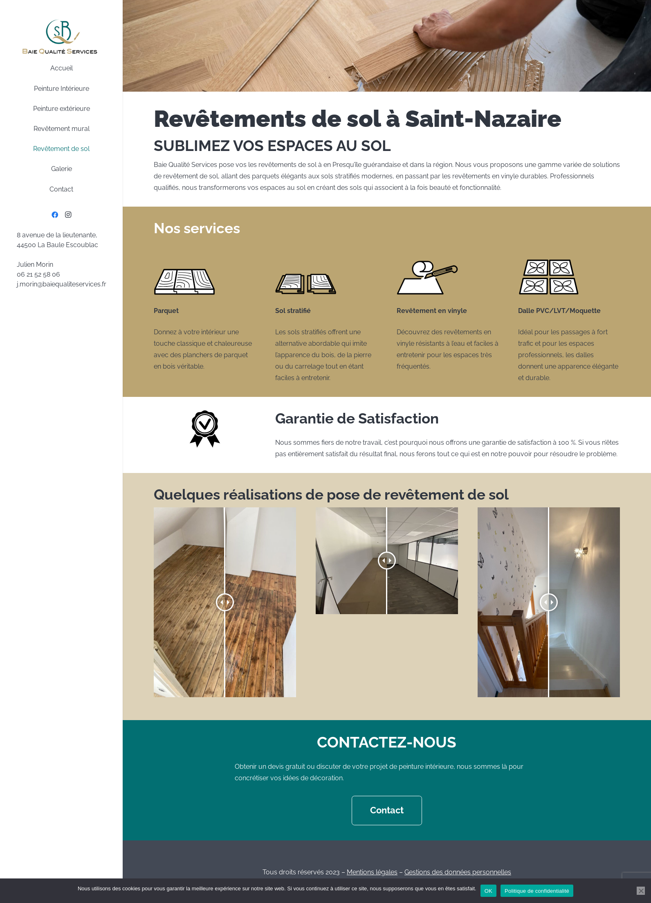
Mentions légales (372, 872)
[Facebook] (54, 214)
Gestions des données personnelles (457, 872)
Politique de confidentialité (537, 891)
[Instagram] (67, 214)
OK (488, 891)
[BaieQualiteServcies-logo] (61, 36)
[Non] (641, 891)
